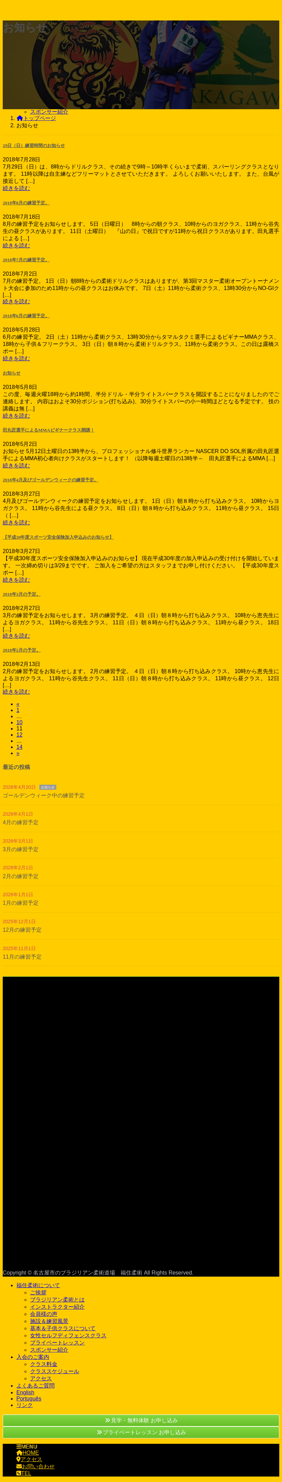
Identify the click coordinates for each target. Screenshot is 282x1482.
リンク (24, 1405)
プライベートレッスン (57, 1343)
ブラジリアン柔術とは (57, 1300)
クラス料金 (43, 1364)
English (25, 1392)
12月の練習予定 (22, 930)
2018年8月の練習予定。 (26, 202)
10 (19, 722)
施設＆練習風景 (49, 1321)
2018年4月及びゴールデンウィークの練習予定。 (50, 479)
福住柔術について (38, 1285)
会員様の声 (43, 1314)
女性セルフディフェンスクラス (68, 1335)
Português (28, 1398)
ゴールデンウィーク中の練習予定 (44, 795)
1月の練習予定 (21, 903)
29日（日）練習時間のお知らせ (34, 145)
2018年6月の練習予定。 (26, 315)
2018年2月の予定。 (22, 650)
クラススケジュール (54, 1371)
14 (19, 747)
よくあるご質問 (35, 1386)
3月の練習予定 (21, 849)
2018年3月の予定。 (22, 594)
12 (19, 735)
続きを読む (16, 188)
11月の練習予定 (22, 957)
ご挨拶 (38, 1292)
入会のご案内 (32, 1357)
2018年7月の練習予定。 (26, 259)
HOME (27, 1453)
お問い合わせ (35, 1466)
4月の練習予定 (21, 822)
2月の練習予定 (21, 876)
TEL (23, 1473)
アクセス (41, 1378)
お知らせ (11, 373)
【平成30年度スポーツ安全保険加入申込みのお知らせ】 (58, 537)
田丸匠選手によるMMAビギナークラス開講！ (49, 430)
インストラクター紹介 (57, 1307)
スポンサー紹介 (49, 112)
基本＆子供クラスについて (63, 1328)
